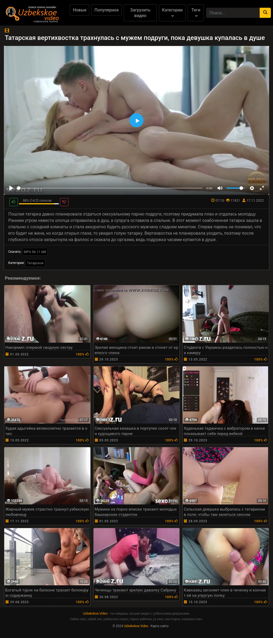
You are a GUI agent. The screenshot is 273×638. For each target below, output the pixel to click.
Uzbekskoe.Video (95, 613)
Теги (195, 12)
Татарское (35, 263)
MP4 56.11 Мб (35, 252)
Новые (79, 10)
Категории (172, 12)
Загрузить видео (140, 12)
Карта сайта (159, 626)
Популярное (106, 10)
